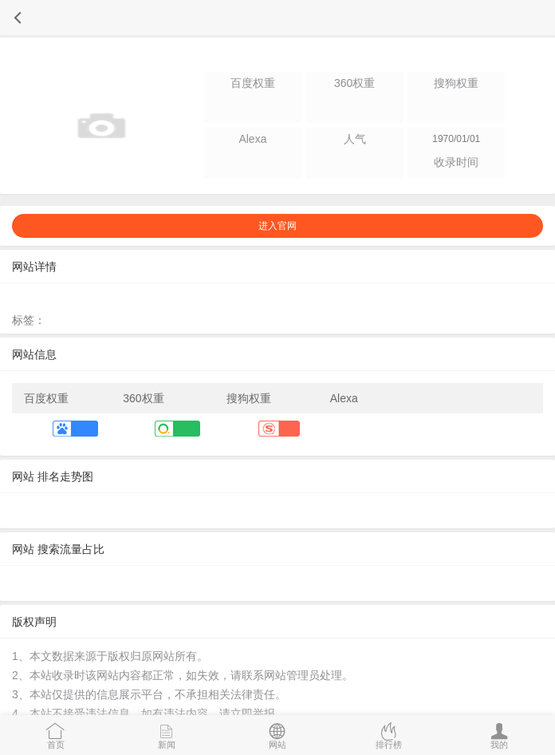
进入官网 (277, 225)
